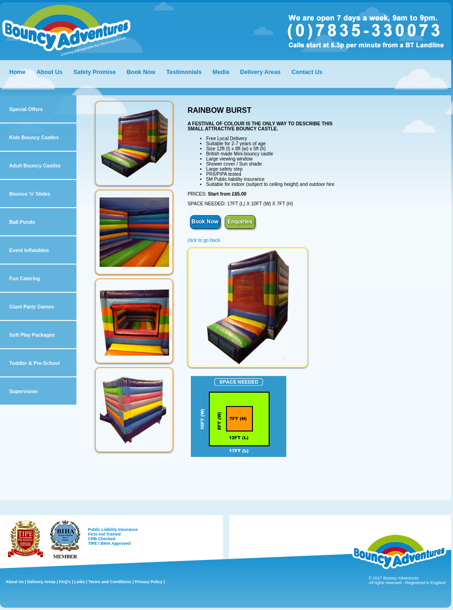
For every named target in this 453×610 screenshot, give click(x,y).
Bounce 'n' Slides (29, 194)
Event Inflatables (29, 250)
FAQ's (64, 581)
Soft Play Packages (32, 335)
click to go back (204, 240)
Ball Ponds (22, 222)
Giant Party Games (31, 306)
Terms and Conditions (110, 581)
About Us (50, 72)
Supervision (23, 391)
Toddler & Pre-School (34, 363)
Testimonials (183, 72)
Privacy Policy (149, 581)
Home (17, 72)
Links (79, 581)
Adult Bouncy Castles (35, 165)
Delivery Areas (261, 72)
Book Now (140, 72)
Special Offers (26, 109)
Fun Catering (24, 278)
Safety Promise (94, 72)
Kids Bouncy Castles (34, 137)
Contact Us (306, 72)
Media (221, 72)
